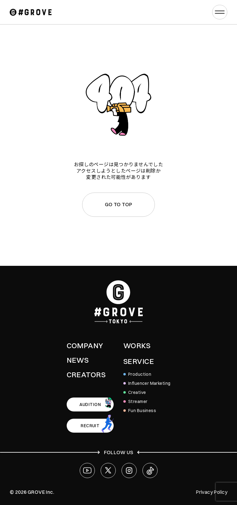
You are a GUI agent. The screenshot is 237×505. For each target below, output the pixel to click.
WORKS (136, 345)
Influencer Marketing (149, 383)
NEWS (78, 360)
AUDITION (90, 404)
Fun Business (142, 410)
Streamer (137, 401)
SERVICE (138, 361)
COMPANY (85, 345)
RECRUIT (90, 426)
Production (139, 374)
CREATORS (86, 374)
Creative (137, 392)
